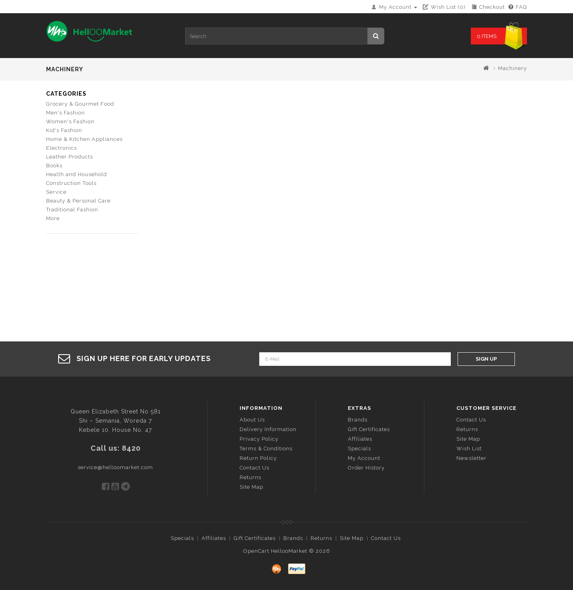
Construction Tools (71, 183)
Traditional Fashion (72, 210)
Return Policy (258, 458)
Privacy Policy (259, 439)
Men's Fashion (65, 113)
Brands (357, 420)
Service (56, 192)
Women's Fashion (70, 121)
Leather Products (69, 157)
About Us (252, 420)
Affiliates (360, 439)
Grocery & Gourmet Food (80, 104)
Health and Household (76, 174)
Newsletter (471, 458)
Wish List (469, 449)
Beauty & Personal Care (78, 201)
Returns (250, 477)
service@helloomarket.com (115, 467)
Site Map (251, 487)
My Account (364, 458)
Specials (359, 449)
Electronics (61, 148)
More (53, 218)
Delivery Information (268, 429)
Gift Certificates (369, 429)
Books (54, 166)
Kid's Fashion (64, 130)
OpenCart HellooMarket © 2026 (286, 551)
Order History (366, 468)
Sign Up (486, 359)
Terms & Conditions (266, 449)
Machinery (512, 68)
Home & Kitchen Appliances (84, 139)
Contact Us (254, 468)
